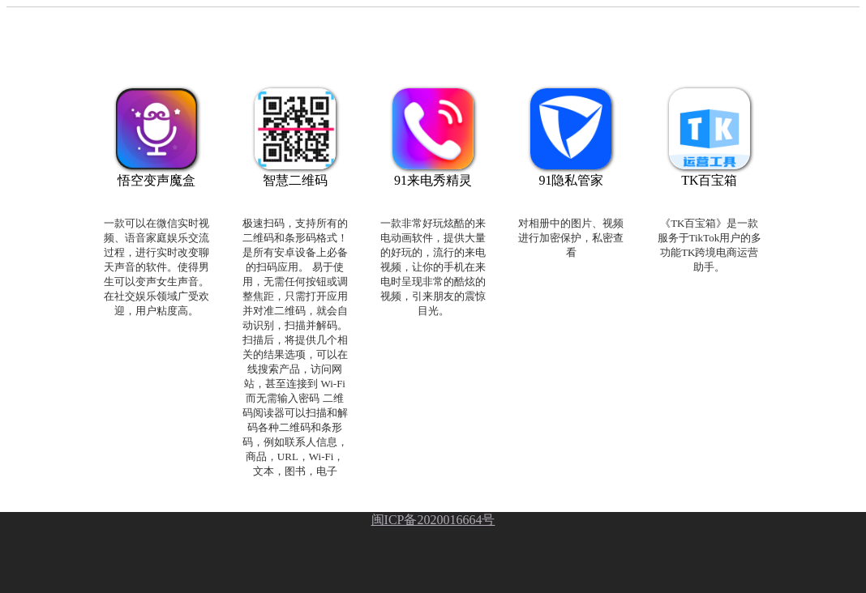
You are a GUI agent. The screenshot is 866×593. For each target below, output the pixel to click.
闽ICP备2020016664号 (433, 520)
